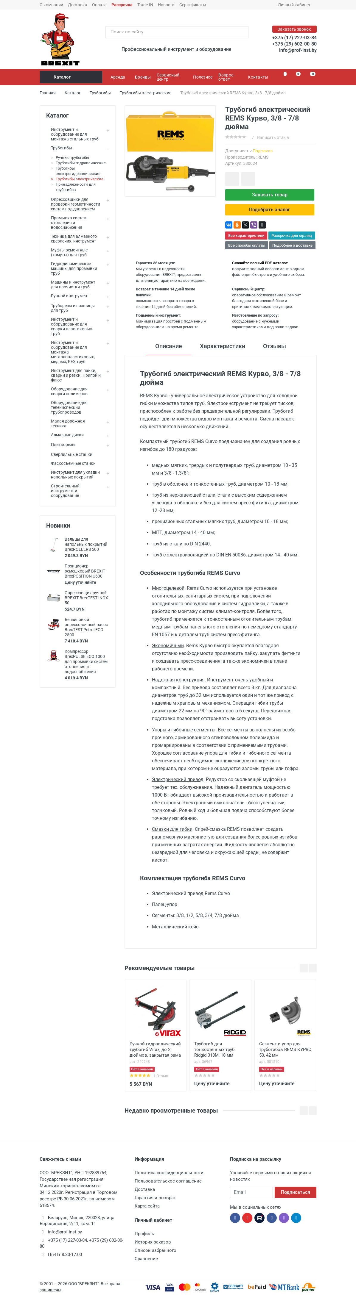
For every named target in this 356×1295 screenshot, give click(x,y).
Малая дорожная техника (65, 423)
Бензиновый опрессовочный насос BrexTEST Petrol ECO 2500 (86, 627)
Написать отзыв (273, 137)
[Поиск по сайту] (170, 32)
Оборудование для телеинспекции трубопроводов (67, 407)
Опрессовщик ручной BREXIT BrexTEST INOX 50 (86, 597)
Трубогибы (59, 148)
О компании (51, 5)
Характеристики (222, 346)
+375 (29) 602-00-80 (294, 44)
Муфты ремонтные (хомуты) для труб (67, 252)
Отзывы (274, 346)
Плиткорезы (60, 444)
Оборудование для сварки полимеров (67, 391)
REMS (262, 157)
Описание (168, 346)
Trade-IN (145, 5)
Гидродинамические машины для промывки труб (71, 268)
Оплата (99, 5)
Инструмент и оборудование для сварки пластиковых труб (69, 326)
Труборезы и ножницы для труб (70, 308)
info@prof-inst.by (298, 50)
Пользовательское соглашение (168, 1181)
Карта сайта (147, 1206)
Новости (166, 5)
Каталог (71, 77)
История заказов (153, 1242)
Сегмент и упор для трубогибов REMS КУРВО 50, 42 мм (285, 1049)
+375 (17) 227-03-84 (294, 37)
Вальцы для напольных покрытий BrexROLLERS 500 (86, 544)
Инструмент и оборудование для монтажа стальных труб (72, 134)
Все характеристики (246, 235)
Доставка (77, 5)
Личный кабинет (296, 4)
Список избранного (155, 1250)
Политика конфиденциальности (169, 1172)
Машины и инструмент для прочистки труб (70, 284)
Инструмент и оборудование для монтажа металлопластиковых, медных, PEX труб (70, 352)
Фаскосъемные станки (71, 463)
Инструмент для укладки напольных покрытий (73, 474)
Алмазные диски (65, 434)
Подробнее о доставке (292, 245)
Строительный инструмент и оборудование (63, 491)
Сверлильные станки (69, 454)
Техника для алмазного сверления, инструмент (71, 238)
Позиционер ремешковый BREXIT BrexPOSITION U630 (85, 571)
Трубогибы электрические (79, 179)
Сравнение (146, 1258)
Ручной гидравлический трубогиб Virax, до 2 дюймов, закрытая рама (155, 1049)
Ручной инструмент (67, 295)
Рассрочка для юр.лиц (291, 235)
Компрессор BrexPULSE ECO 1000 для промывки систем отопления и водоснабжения (86, 661)
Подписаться (295, 1192)
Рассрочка (122, 5)
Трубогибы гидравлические (81, 163)
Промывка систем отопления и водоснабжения (66, 222)
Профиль (144, 1233)
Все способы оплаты (246, 245)
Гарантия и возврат (155, 1197)
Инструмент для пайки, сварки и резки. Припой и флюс (73, 375)
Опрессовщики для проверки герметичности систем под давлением (73, 204)
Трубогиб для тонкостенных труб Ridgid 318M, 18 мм (214, 1049)
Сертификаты (192, 5)
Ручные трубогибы (72, 157)
